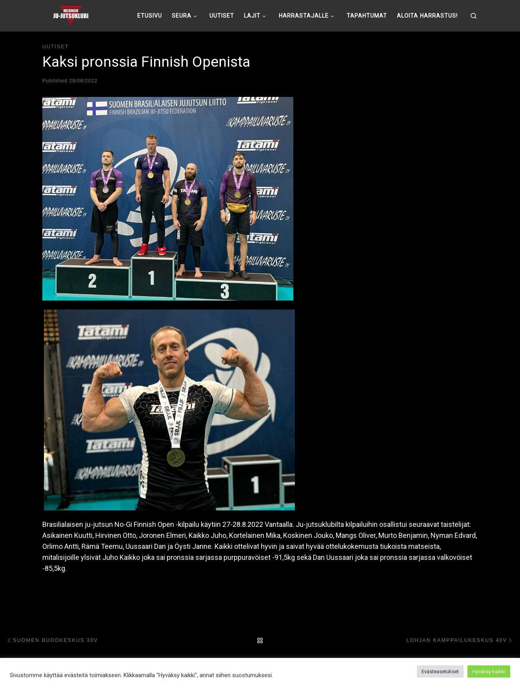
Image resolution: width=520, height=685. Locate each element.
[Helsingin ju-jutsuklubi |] (70, 14)
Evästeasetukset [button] (440, 671)
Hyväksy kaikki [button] (488, 671)
